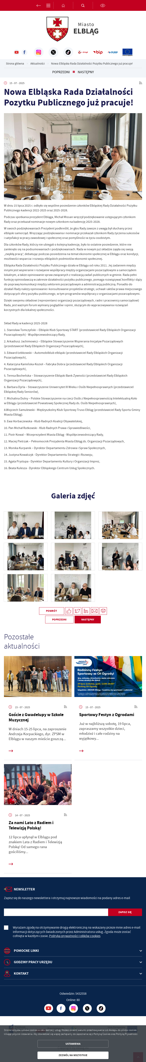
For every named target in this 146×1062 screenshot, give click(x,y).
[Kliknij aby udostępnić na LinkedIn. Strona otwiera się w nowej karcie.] (86, 611)
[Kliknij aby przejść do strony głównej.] (63, 5)
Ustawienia (73, 1044)
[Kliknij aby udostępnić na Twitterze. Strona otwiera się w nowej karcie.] (77, 611)
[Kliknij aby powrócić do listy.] (74, 72)
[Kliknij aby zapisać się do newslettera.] (125, 912)
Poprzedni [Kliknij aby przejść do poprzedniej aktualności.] (61, 72)
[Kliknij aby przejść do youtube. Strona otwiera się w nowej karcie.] (17, 52)
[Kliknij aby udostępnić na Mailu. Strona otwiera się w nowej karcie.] (94, 611)
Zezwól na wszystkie (73, 1055)
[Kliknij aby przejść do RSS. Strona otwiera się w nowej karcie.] (140, 83)
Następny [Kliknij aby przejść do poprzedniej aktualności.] (86, 72)
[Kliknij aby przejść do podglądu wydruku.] (103, 611)
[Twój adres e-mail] (56, 912)
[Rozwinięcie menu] (73, 950)
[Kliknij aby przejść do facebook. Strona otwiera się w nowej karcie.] (24, 52)
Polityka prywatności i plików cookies (74, 936)
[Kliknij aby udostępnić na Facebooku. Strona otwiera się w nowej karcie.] (69, 611)
